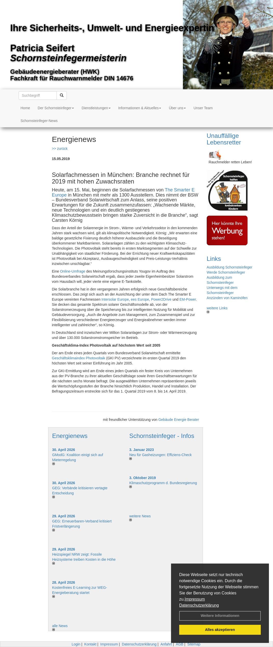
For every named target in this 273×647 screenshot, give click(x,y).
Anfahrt (166, 644)
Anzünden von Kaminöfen (227, 298)
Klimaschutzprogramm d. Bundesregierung (163, 483)
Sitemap (193, 644)
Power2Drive (161, 299)
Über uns (177, 108)
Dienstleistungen (96, 108)
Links (214, 258)
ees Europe (140, 299)
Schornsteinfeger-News (39, 121)
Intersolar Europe (115, 299)
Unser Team (203, 108)
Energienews (70, 435)
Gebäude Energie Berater (178, 420)
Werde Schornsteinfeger (226, 272)
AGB (180, 644)
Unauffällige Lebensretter (224, 139)
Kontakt (90, 644)
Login (76, 644)
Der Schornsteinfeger (56, 108)
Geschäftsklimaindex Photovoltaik (78, 358)
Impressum (195, 599)
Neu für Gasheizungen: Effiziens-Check (160, 455)
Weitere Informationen (220, 616)
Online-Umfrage (72, 271)
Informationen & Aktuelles (139, 108)
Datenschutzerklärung (199, 605)
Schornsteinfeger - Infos (161, 435)
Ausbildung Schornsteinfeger (229, 267)
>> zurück (60, 149)
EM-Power (187, 299)
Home (25, 108)
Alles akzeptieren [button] (220, 630)
